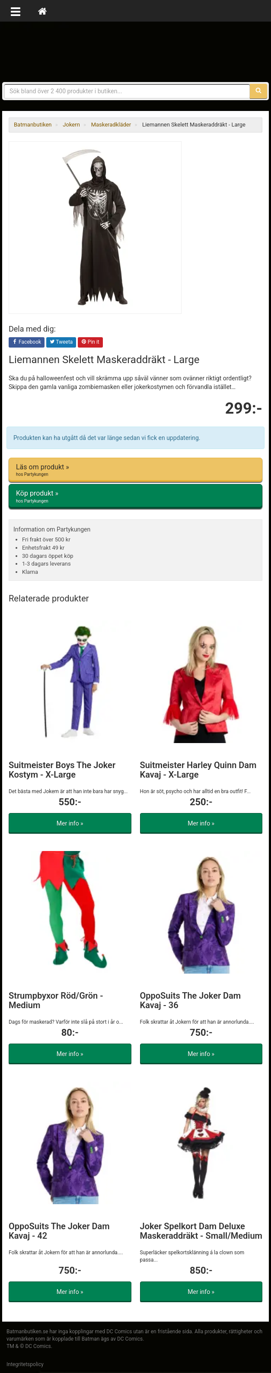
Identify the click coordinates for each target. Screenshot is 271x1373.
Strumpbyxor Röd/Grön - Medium (56, 1000)
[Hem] (42, 11)
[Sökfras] (127, 91)
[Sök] (258, 91)
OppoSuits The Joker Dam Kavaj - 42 (59, 1231)
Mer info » (70, 823)
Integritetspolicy (25, 1364)
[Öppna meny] (15, 10)
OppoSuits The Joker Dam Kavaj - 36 (190, 1000)
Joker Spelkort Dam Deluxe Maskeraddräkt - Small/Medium (201, 1231)
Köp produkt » (135, 496)
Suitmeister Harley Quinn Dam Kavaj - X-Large (198, 770)
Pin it (90, 342)
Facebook (26, 342)
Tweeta (61, 342)
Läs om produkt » (135, 470)
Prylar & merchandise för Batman (135, 52)
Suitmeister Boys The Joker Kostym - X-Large (62, 770)
